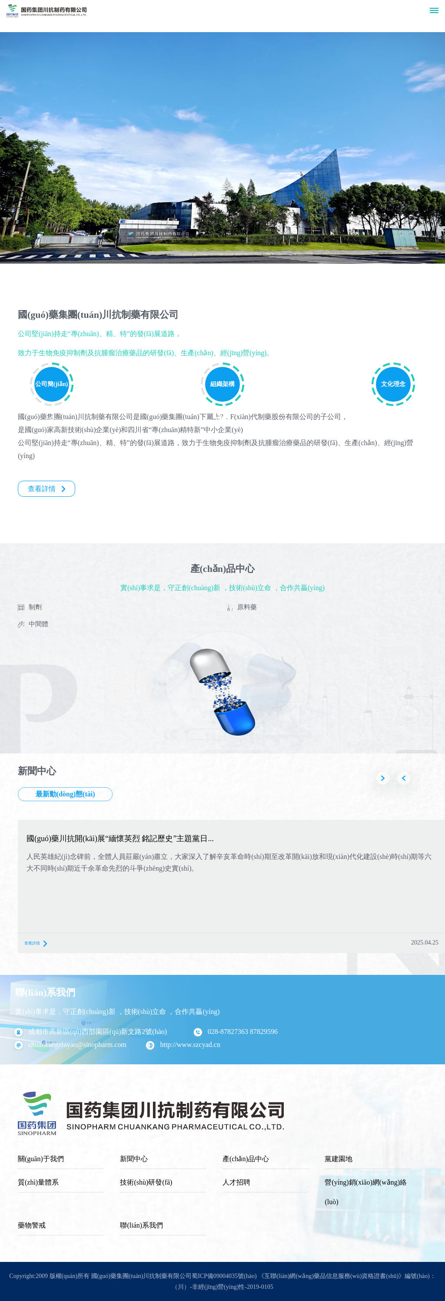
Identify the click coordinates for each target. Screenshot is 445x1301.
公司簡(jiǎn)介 (51, 391)
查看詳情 (46, 488)
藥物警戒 (32, 1225)
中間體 (38, 624)
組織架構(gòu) (222, 391)
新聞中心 (134, 1158)
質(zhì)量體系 (38, 1182)
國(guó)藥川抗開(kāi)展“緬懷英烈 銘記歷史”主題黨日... (120, 838)
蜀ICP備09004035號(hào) (224, 1276)
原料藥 (247, 607)
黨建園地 (338, 1158)
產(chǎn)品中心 (245, 1158)
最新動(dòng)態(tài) (65, 794)
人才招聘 (236, 1182)
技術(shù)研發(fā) (146, 1182)
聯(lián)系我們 (141, 1225)
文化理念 (393, 384)
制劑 (35, 607)
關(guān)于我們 (41, 1158)
